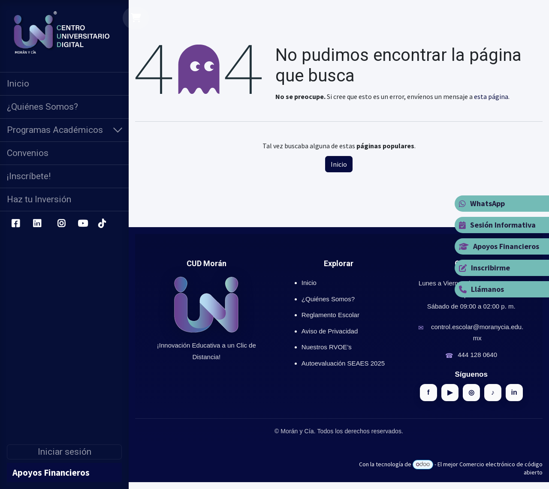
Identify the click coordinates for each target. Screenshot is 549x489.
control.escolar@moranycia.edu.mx (477, 332)
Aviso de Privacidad (330, 331)
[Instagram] (61, 224)
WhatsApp (482, 203)
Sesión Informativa (497, 225)
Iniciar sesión (64, 452)
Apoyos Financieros (499, 246)
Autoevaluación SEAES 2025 (343, 363)
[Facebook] (15, 223)
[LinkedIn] (37, 224)
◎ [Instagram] (471, 392)
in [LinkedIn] (514, 392)
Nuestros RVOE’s (327, 347)
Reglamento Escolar (330, 314)
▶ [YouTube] (449, 392)
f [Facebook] (428, 392)
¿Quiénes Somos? (328, 299)
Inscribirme (484, 268)
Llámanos (481, 289)
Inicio (339, 164)
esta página (491, 96)
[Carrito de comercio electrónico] (136, 18)
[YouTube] (82, 223)
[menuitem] (64, 83)
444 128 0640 (477, 354)
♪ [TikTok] (493, 392)
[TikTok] (101, 223)
